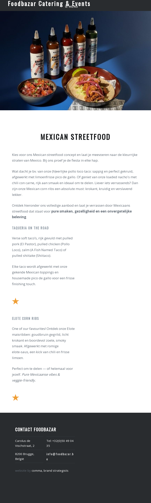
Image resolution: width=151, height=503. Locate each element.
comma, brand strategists (50, 470)
